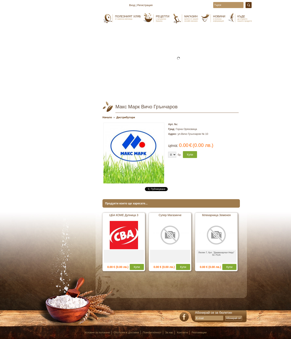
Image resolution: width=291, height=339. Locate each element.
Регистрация (145, 5)
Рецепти (162, 18)
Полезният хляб (128, 17)
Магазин (191, 18)
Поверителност (152, 332)
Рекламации (199, 332)
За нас (169, 332)
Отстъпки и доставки (126, 332)
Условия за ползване (97, 332)
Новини (219, 18)
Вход (132, 5)
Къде (244, 18)
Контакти (182, 332)
